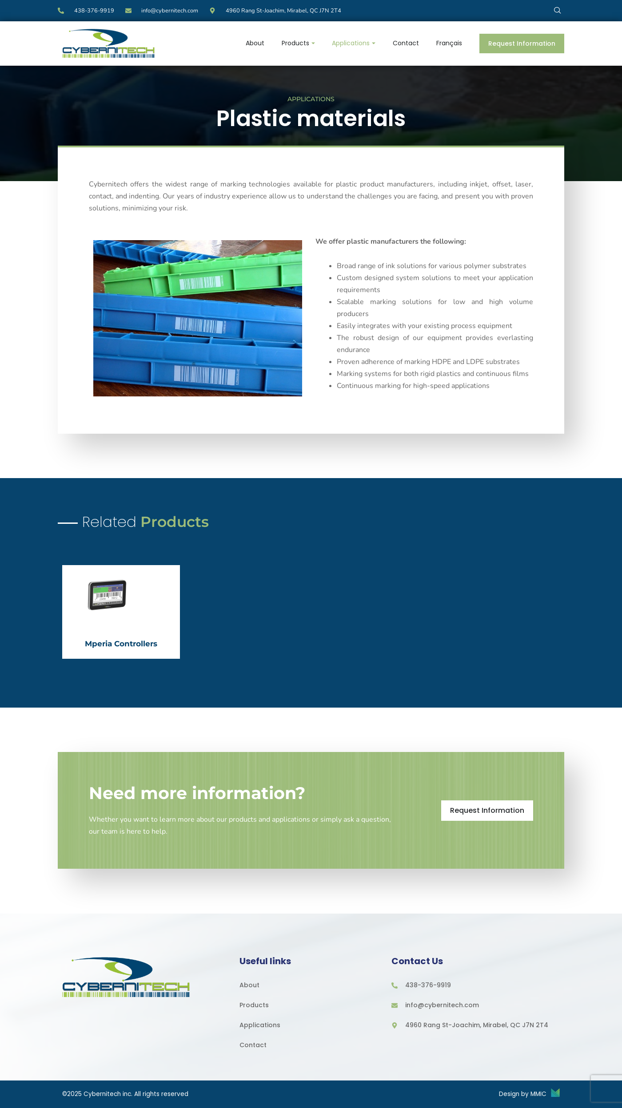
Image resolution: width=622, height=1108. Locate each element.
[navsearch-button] (557, 10)
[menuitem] (448, 43)
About (252, 43)
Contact (405, 43)
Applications (352, 43)
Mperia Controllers (121, 641)
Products (296, 43)
